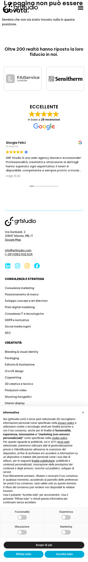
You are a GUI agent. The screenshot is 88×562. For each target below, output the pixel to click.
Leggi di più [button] (13, 176)
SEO (8, 333)
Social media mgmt (18, 326)
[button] (80, 7)
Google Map (13, 239)
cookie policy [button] (59, 438)
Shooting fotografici (18, 397)
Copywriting (13, 377)
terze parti (63, 441)
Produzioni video (16, 390)
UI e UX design (14, 371)
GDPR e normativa (17, 320)
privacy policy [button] (66, 422)
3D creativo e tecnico (19, 384)
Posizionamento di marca (21, 294)
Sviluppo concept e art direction (26, 301)
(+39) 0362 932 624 (19, 254)
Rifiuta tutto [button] (23, 554)
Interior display (15, 403)
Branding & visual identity (21, 352)
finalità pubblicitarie (43, 460)
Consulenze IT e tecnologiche (24, 313)
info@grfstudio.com (18, 250)
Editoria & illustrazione (20, 364)
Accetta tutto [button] (64, 554)
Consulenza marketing (19, 288)
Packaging (12, 358)
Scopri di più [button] (44, 545)
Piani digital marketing (20, 307)
